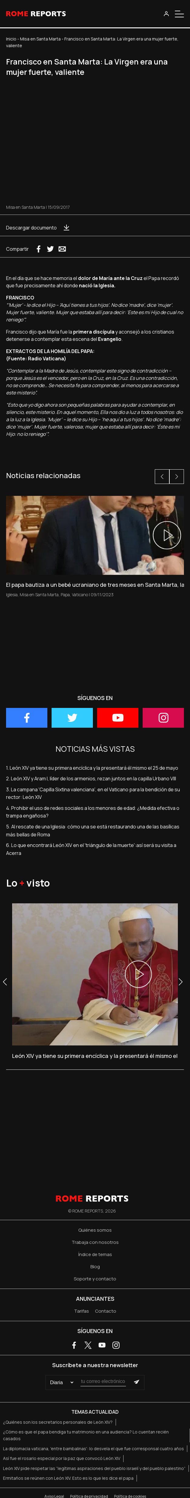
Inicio (11, 39)
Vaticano (80, 594)
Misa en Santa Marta (40, 39)
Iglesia (12, 594)
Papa (65, 594)
